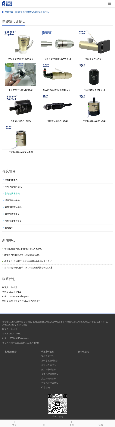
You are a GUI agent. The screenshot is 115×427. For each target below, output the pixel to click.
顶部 (100, 423)
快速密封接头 (27, 12)
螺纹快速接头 (11, 180)
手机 (43, 423)
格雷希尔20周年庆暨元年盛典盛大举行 (22, 255)
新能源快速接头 (41, 12)
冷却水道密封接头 (13, 186)
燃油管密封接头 (12, 200)
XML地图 (22, 325)
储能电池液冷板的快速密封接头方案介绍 (23, 249)
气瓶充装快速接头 (13, 221)
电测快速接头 (10, 351)
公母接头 (9, 228)
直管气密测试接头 (13, 207)
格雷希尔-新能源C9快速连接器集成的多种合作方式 (28, 261)
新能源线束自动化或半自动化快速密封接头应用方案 (28, 267)
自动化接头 (83, 351)
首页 (17, 12)
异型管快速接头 (12, 214)
